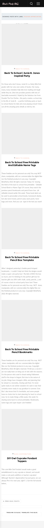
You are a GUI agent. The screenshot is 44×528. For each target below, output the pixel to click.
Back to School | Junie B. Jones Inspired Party (22, 74)
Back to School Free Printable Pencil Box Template (22, 258)
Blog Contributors (22, 454)
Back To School (23, 69)
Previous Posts (12, 501)
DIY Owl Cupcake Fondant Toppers (22, 459)
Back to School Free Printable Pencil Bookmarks (22, 350)
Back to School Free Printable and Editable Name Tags (22, 163)
